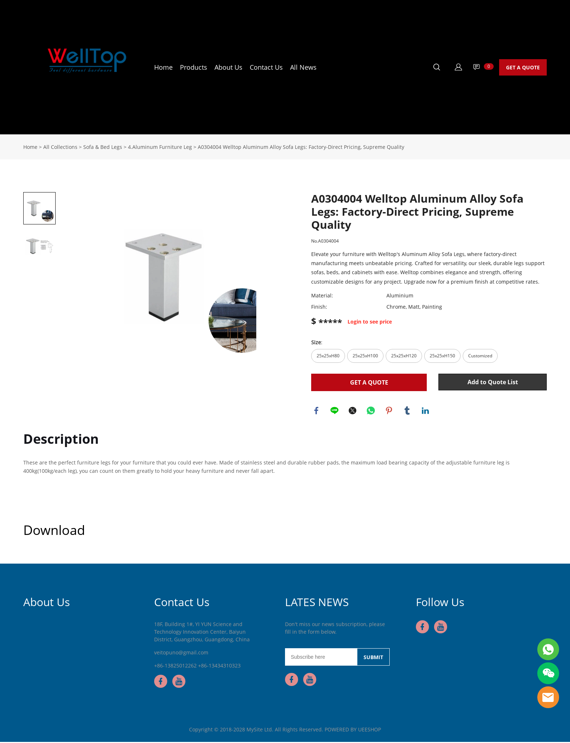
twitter (353, 411)
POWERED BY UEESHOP (353, 730)
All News (303, 67)
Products (193, 67)
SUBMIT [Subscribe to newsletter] (373, 658)
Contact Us (266, 67)
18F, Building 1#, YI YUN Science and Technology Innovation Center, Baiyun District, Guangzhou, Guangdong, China (202, 633)
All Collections (60, 146)
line (334, 411)
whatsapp (371, 411)
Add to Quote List (492, 382)
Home (163, 67)
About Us (228, 67)
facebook (316, 411)
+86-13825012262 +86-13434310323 (197, 666)
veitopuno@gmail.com (181, 653)
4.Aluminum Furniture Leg (160, 146)
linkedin (425, 411)
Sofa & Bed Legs (102, 146)
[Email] (321, 658)
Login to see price (370, 322)
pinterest (389, 411)
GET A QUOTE (523, 67)
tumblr (407, 411)
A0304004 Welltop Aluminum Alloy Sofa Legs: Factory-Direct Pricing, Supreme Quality (301, 146)
